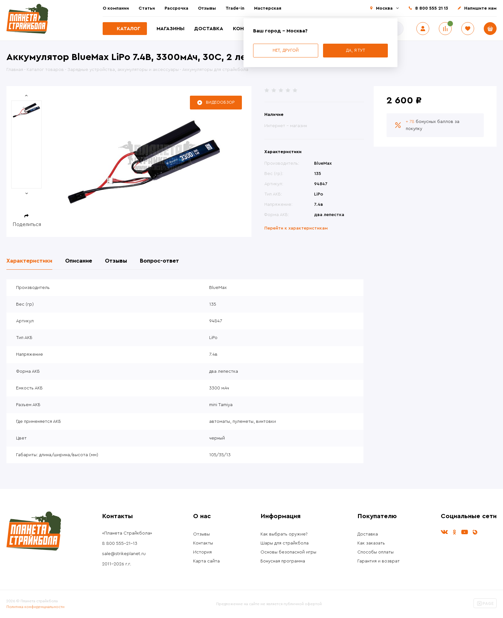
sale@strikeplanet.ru (124, 554)
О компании (116, 8)
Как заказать (371, 543)
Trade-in (235, 8)
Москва (384, 8)
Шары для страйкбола (284, 543)
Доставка (208, 28)
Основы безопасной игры (288, 552)
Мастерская (267, 8)
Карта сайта (206, 561)
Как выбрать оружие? (284, 534)
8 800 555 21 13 (431, 8)
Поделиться (27, 224)
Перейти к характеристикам (296, 228)
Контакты (203, 543)
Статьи (147, 8)
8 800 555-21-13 (119, 543)
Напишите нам (480, 8)
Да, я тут (355, 50)
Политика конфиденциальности (35, 607)
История (202, 552)
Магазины (170, 28)
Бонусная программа (282, 561)
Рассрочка (176, 8)
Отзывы (207, 8)
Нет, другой (286, 50)
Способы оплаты (375, 552)
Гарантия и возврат (378, 561)
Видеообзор (220, 102)
